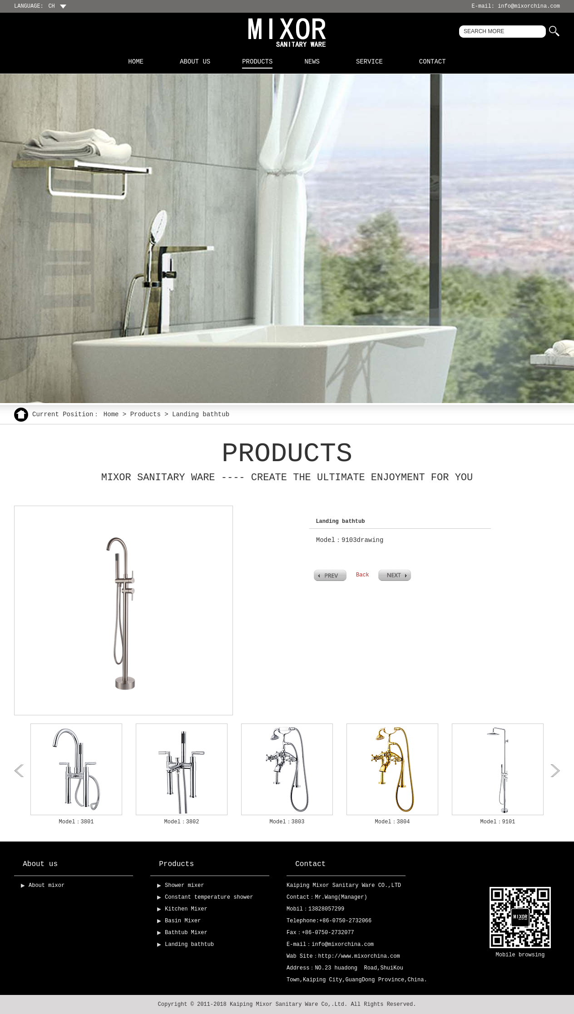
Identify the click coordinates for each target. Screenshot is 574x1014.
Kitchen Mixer (186, 909)
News (312, 61)
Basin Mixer (183, 921)
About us (195, 61)
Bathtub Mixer (186, 933)
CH (54, 6)
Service (369, 61)
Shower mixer (184, 885)
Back (362, 575)
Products (257, 61)
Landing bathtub (189, 944)
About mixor (46, 885)
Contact (432, 61)
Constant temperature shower (209, 897)
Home (136, 61)
